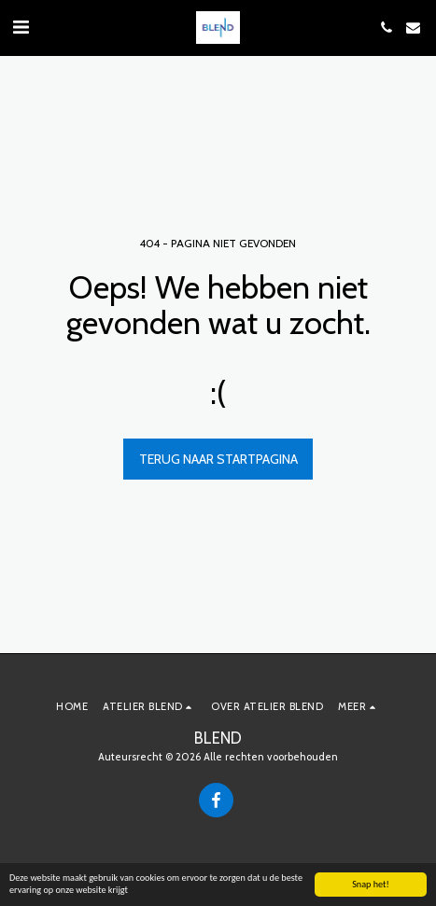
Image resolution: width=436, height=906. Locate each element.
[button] (20, 27)
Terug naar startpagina (218, 459)
